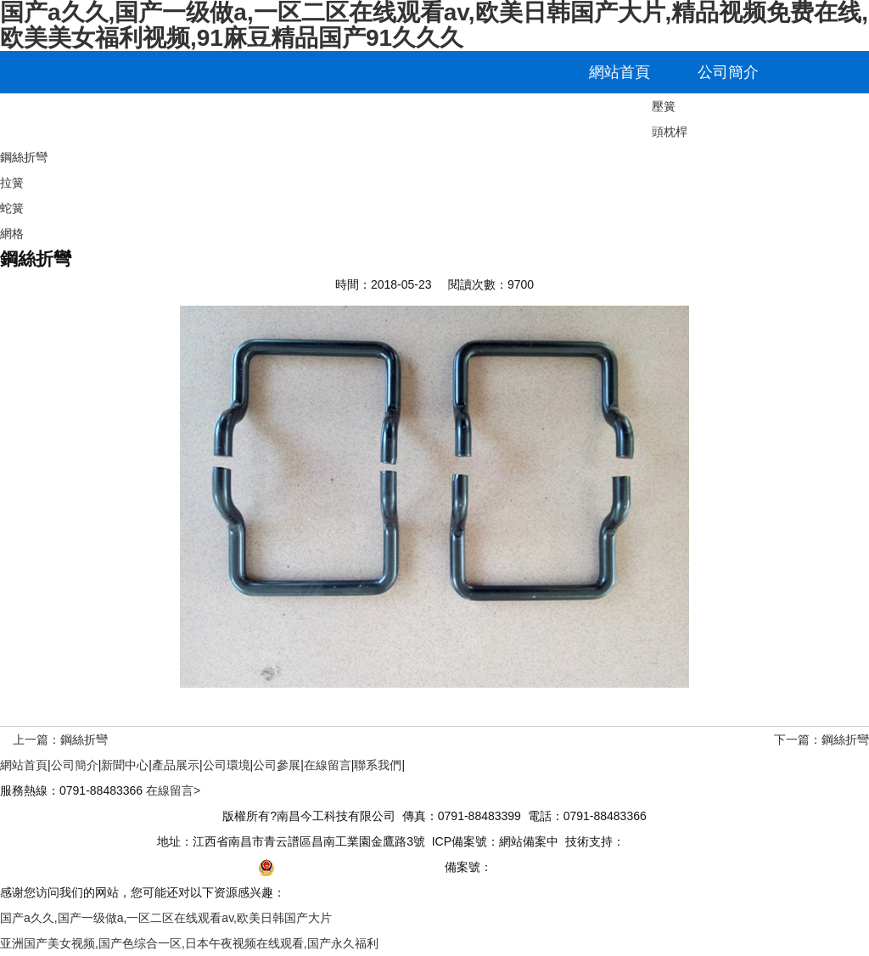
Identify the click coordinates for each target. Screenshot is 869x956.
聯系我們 (597, 114)
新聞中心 (54, 114)
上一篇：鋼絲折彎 (60, 739)
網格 (12, 233)
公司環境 (271, 114)
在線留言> (173, 790)
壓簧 (664, 106)
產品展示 (162, 114)
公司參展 (380, 114)
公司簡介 (728, 72)
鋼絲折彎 (24, 157)
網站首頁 (619, 72)
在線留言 (488, 114)
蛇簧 (12, 208)
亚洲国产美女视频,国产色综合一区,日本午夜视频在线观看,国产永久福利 (189, 943)
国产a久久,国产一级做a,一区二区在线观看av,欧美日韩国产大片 (166, 918)
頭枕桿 (669, 131)
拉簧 (12, 182)
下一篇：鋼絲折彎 (821, 739)
